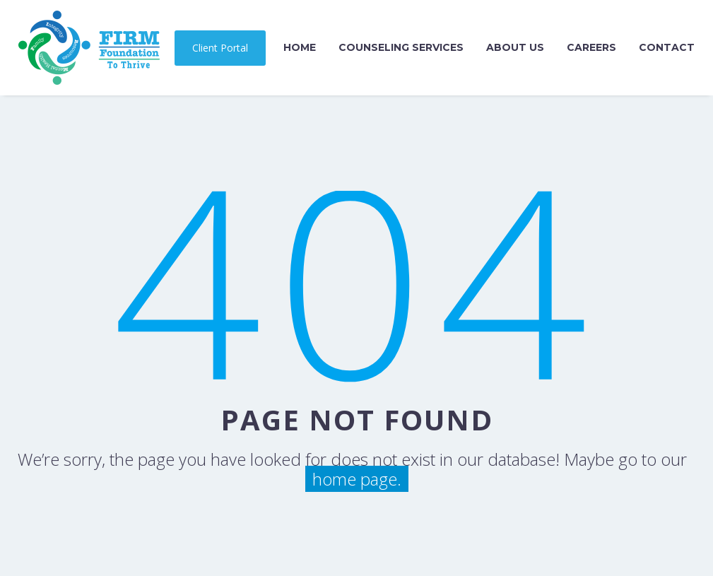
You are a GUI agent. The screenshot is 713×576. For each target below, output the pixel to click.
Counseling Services (401, 47)
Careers (591, 47)
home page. (356, 478)
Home (299, 47)
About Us (515, 47)
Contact (667, 47)
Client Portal (220, 47)
